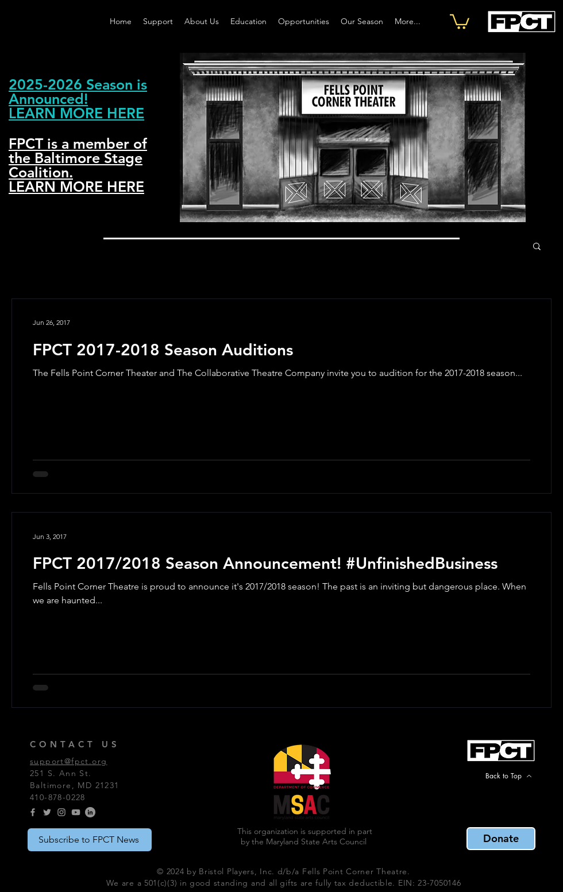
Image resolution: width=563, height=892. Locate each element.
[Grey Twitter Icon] (47, 812)
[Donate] (500, 838)
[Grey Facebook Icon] (33, 812)
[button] (459, 21)
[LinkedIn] (90, 812)
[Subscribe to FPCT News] (90, 839)
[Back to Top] (508, 776)
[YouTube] (76, 812)
